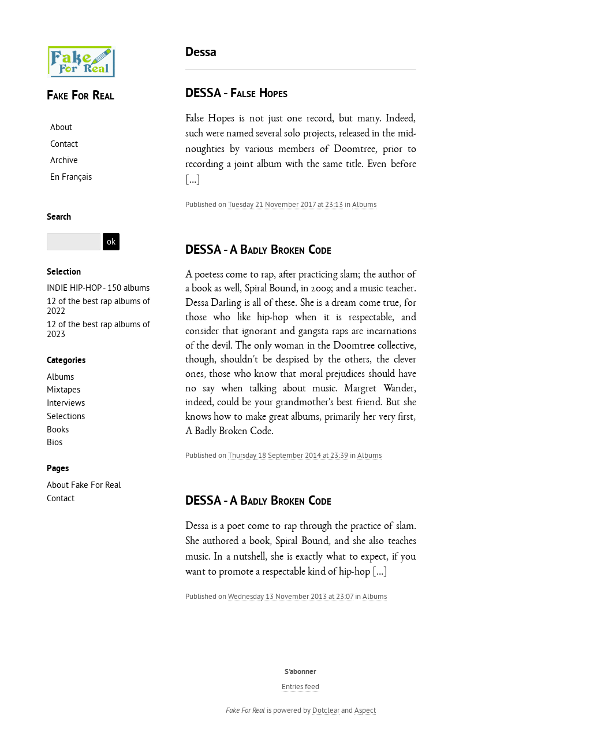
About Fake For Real (84, 484)
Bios (54, 441)
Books (58, 429)
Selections (66, 415)
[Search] (74, 242)
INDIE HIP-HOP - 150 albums (98, 287)
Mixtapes (63, 389)
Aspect (365, 710)
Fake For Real (80, 96)
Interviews (66, 402)
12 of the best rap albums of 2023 (98, 329)
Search (59, 217)
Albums (364, 204)
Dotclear (325, 710)
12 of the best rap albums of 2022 (98, 305)
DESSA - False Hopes (236, 94)
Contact (60, 498)
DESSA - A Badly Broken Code (258, 250)
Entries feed (300, 686)
